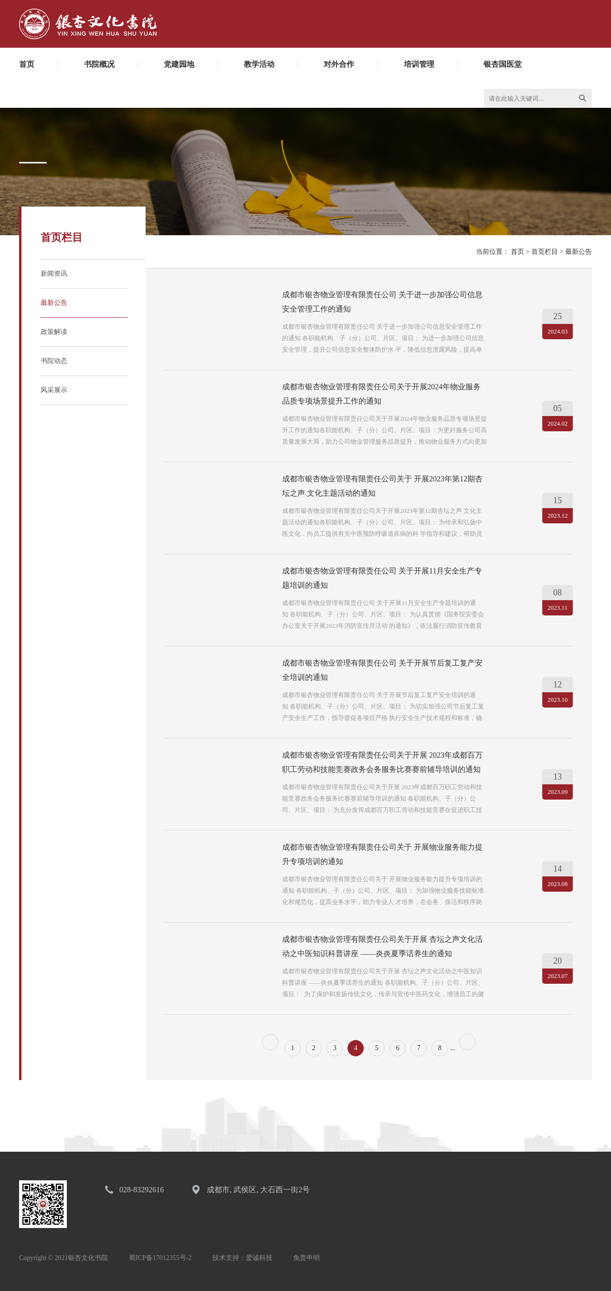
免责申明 (306, 1257)
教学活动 (259, 64)
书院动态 (54, 360)
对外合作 (339, 64)
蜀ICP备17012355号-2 (160, 1257)
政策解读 (54, 331)
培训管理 (419, 64)
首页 (26, 64)
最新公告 (54, 302)
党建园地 (179, 64)
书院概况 (99, 64)
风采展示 (54, 390)
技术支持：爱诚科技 (242, 1257)
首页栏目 (544, 251)
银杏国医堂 (503, 64)
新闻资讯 (54, 273)
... (452, 1048)
